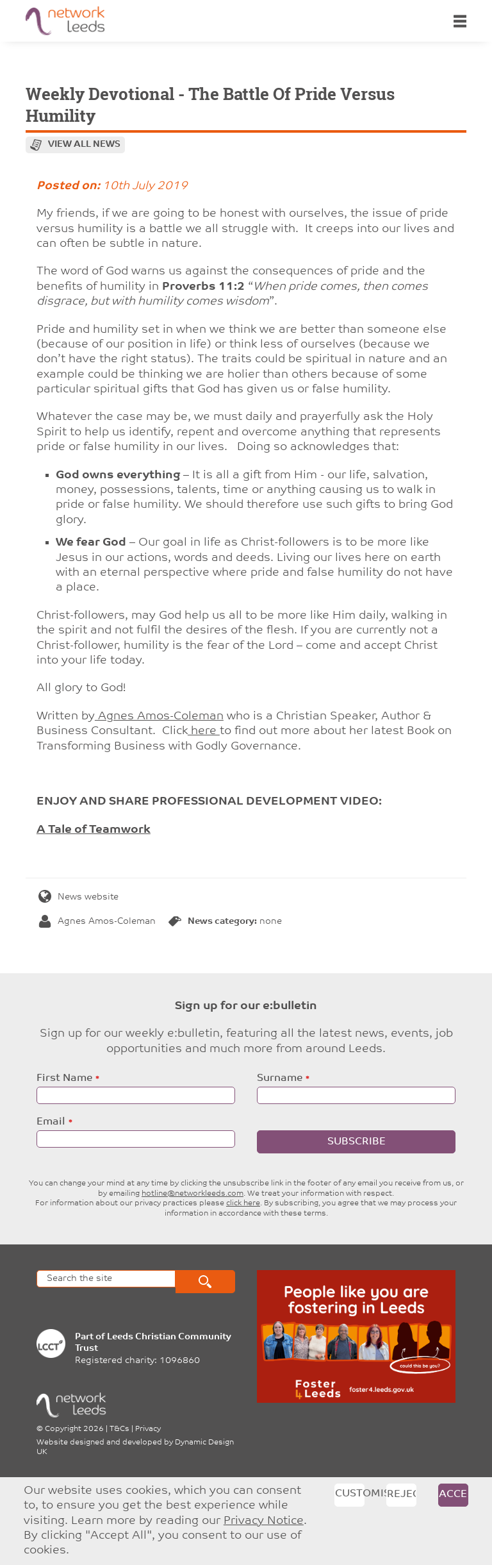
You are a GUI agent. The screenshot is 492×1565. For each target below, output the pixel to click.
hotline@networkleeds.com (192, 1194)
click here (243, 1203)
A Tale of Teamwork (94, 830)
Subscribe (356, 1142)
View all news (84, 144)
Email (51, 1122)
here (204, 731)
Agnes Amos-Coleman (159, 716)
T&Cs (119, 1429)
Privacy (148, 1429)
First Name (64, 1078)
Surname (279, 1078)
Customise (350, 1494)
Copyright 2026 (74, 1429)
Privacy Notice (264, 1521)
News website (78, 897)
